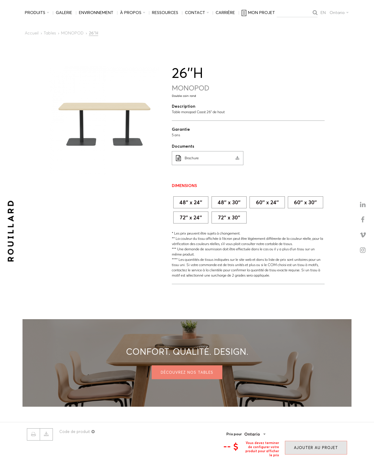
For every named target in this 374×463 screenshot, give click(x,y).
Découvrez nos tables (187, 372)
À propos (130, 12)
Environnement (96, 12)
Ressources (165, 12)
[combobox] (264, 434)
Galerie (64, 12)
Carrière (225, 12)
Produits (35, 12)
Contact (195, 12)
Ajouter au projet (316, 447)
